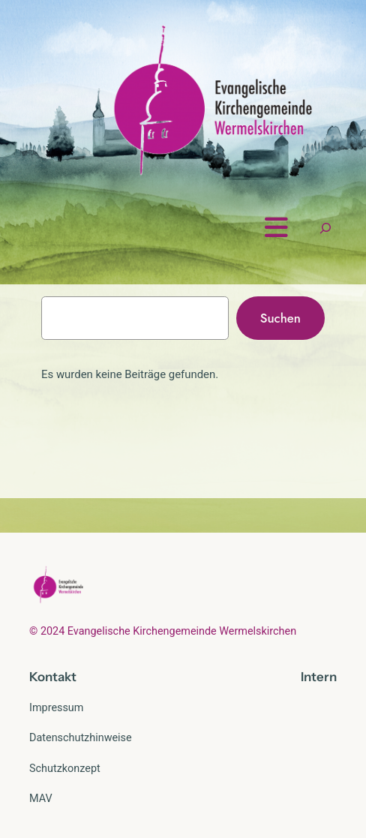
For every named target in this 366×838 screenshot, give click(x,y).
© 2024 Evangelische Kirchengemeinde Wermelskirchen (162, 631)
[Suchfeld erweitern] (325, 228)
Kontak (50, 676)
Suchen (280, 318)
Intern (319, 676)
